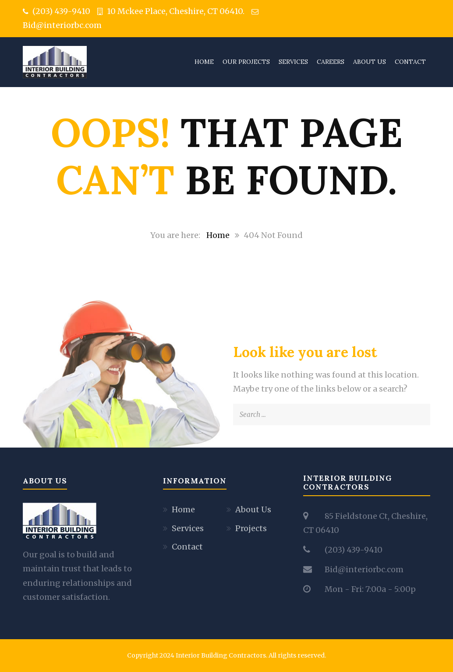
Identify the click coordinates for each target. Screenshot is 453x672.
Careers (330, 62)
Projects (251, 528)
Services (293, 62)
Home (204, 62)
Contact (410, 62)
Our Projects (246, 62)
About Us (369, 62)
